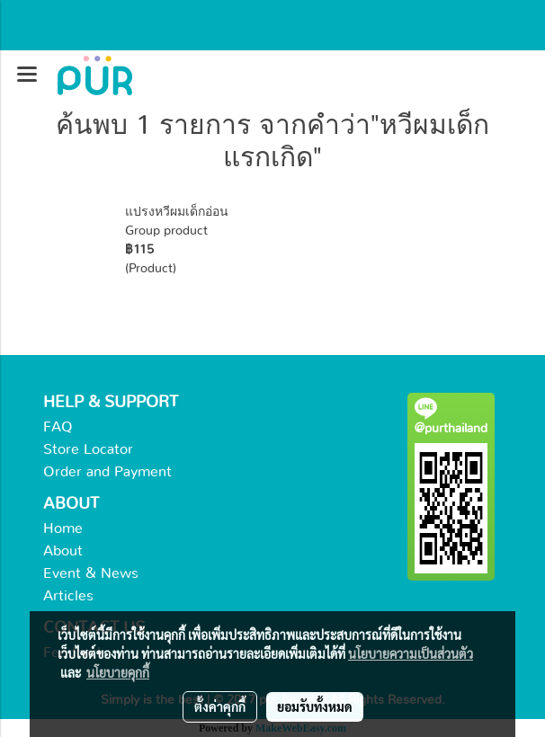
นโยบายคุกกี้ (117, 672)
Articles (68, 596)
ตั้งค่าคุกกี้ (220, 706)
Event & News (90, 573)
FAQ (58, 427)
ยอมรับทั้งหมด (315, 706)
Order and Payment (107, 472)
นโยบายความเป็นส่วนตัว (410, 653)
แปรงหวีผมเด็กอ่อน (176, 212)
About (63, 551)
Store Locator (88, 449)
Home (63, 528)
